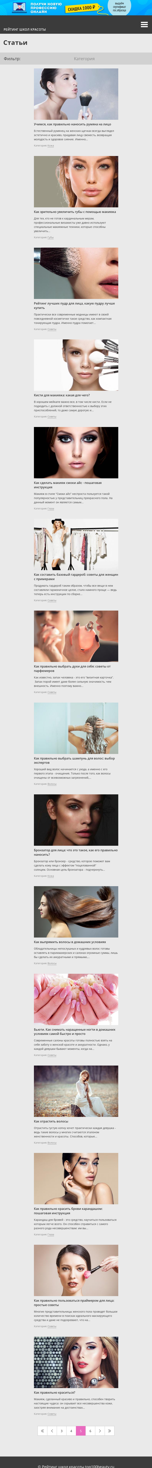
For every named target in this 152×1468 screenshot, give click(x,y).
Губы (51, 237)
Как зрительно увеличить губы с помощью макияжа (75, 212)
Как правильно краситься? (54, 1392)
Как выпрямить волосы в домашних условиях (70, 942)
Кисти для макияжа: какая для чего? (62, 395)
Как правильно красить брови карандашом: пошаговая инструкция (68, 1211)
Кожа (51, 145)
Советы (52, 329)
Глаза (51, 508)
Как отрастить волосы (51, 1121)
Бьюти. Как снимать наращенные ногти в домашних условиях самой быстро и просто (74, 1031)
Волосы (52, 784)
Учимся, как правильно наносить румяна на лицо (72, 124)
